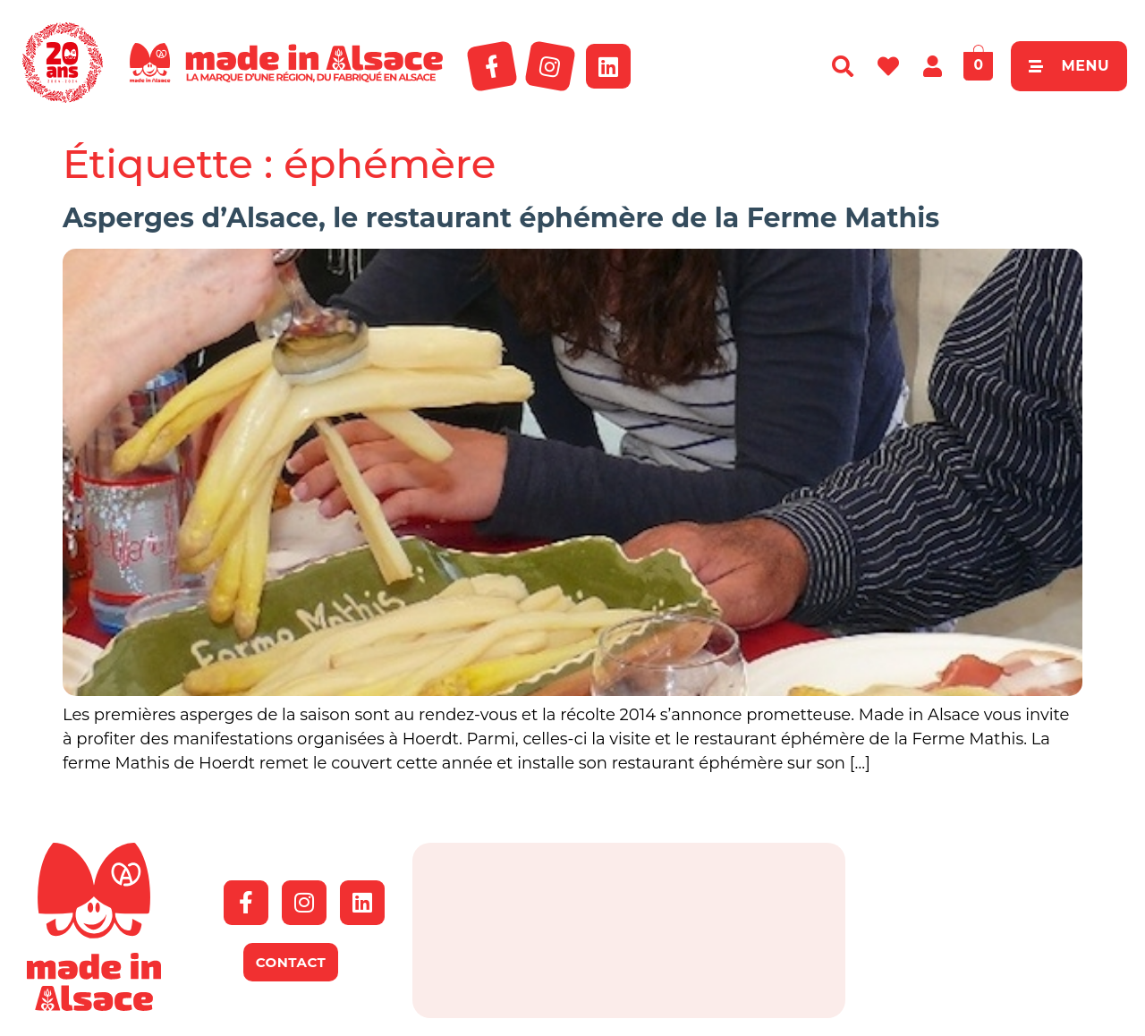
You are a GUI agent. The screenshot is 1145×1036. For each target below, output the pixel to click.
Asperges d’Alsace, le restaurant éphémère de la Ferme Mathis (501, 217)
